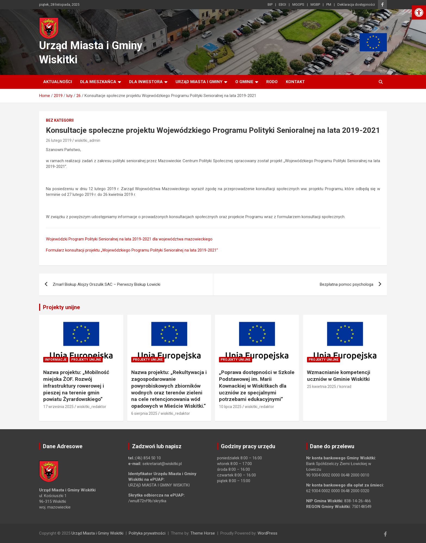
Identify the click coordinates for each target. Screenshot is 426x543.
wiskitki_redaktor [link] (91, 406)
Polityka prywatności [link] (147, 533)
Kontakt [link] (295, 81)
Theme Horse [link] (202, 533)
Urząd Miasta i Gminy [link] (199, 81)
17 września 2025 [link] (58, 406)
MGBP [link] (315, 4)
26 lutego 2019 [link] (58, 140)
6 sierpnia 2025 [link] (144, 413)
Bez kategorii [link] (60, 120)
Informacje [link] (56, 360)
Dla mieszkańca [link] (98, 81)
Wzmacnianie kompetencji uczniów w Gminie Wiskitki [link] (338, 375)
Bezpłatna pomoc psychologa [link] (346, 284)
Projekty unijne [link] (61, 307)
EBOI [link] (282, 4)
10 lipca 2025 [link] (230, 406)
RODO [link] (272, 81)
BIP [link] (270, 4)
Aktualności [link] (57, 81)
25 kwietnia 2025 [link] (321, 386)
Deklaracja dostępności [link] (356, 4)
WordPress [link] (267, 533)
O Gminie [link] (244, 81)
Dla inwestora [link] (146, 81)
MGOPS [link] (298, 4)
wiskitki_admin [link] (87, 140)
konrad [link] (345, 386)
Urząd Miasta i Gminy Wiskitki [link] (97, 533)
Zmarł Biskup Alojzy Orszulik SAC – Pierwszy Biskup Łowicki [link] (106, 284)
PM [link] (328, 4)
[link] (419, 12)
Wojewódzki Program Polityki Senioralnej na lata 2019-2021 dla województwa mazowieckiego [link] (129, 239)
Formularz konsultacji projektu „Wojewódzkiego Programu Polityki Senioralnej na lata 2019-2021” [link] (132, 250)
